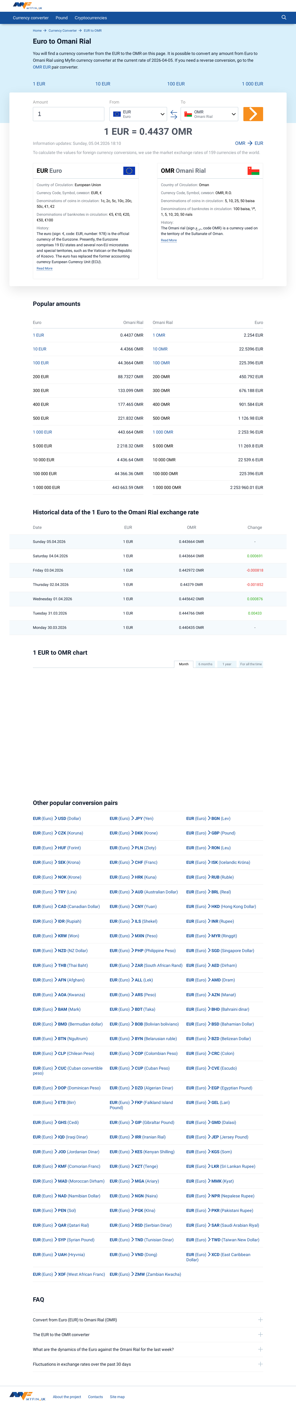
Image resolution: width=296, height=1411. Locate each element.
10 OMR (160, 349)
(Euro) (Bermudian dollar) (68, 1024)
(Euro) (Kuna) (133, 877)
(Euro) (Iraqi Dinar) (60, 1136)
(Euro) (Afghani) (59, 979)
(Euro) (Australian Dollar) (144, 891)
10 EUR (102, 84)
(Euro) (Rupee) (210, 921)
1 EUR (39, 84)
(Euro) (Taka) (132, 1009)
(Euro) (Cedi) (56, 1122)
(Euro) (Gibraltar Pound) (142, 1122)
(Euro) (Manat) (211, 994)
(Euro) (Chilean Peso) (63, 1053)
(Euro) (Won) (56, 935)
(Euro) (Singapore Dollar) (220, 950)
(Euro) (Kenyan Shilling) (142, 1151)
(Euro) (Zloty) (133, 847)
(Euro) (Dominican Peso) (67, 1087)
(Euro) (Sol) (54, 1210)
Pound (62, 17)
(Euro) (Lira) (55, 891)
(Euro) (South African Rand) (146, 965)
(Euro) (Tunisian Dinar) (142, 1239)
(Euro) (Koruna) (58, 832)
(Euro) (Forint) (57, 847)
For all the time (251, 664)
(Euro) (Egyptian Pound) (219, 1087)
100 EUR (176, 84)
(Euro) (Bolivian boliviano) (144, 1024)
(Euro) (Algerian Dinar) (141, 1087)
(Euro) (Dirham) (211, 965)
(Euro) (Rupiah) (57, 921)
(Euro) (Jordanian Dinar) (66, 1151)
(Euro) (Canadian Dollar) (66, 906)
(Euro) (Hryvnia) (59, 1254)
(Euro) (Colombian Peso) (144, 1053)
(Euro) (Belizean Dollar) (218, 1038)
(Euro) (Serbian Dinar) (141, 1225)
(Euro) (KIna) (132, 1210)
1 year (226, 664)
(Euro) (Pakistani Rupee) (219, 1210)
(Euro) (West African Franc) (69, 1274)
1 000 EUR (252, 84)
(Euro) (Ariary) (134, 1181)
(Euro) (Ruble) (210, 877)
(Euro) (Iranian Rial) (138, 1136)
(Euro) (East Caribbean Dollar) (218, 1257)
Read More (44, 268)
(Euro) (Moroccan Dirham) (69, 1181)
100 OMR (161, 363)
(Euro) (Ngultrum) (60, 1038)
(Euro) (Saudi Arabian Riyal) (222, 1225)
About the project (67, 1397)
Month (184, 664)
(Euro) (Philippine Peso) (143, 950)
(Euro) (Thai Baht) (60, 965)
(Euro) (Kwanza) (59, 994)
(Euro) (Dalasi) (211, 1122)
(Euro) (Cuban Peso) (140, 1068)
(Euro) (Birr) (54, 1102)
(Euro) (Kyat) (210, 1181)
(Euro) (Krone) (134, 832)
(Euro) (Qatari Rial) (61, 1225)
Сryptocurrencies (91, 17)
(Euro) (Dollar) (57, 818)
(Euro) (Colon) (210, 1053)
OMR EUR (42, 67)
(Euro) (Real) (208, 891)
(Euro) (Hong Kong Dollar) (221, 906)
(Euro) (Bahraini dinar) (217, 1009)
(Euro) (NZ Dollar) (60, 950)
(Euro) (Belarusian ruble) (143, 1038)
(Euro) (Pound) (210, 832)
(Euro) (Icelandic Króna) (218, 862)
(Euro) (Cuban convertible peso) (68, 1071)
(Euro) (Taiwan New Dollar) (222, 1239)
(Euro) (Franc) (133, 862)
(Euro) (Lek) (131, 979)
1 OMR (159, 335)
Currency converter (31, 17)
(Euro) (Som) (209, 1151)
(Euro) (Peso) (133, 935)
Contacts (95, 1397)
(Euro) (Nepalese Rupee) (220, 1195)
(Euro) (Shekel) (133, 921)
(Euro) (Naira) (134, 1195)
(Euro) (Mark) (57, 1009)
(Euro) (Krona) (56, 862)
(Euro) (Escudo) (211, 1068)
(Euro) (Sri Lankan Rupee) (220, 1166)
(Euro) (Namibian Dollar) (66, 1195)
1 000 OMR (163, 432)
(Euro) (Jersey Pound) (217, 1136)
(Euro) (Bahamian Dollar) (220, 1024)
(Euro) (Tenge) (134, 1166)
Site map (117, 1397)
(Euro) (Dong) (133, 1254)
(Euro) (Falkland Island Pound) (141, 1105)
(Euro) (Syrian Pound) (63, 1239)
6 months (205, 664)
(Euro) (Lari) (208, 1102)
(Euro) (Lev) (208, 818)
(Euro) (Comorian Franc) (66, 1166)
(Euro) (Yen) (131, 818)
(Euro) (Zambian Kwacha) (145, 1274)
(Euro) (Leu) (208, 847)
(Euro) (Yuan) (133, 906)
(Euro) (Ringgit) (211, 935)
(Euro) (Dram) (210, 979)
